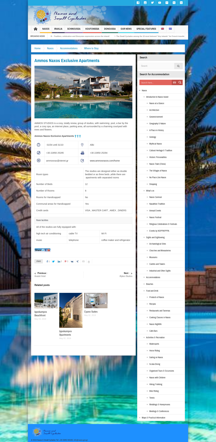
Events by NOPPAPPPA (159, 231)
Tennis (152, 397)
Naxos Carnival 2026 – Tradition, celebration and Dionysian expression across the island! (79, 36)
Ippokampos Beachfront (40, 313)
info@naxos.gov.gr (81, 440)
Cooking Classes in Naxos (159, 317)
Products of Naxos (156, 297)
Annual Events (155, 210)
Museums (153, 257)
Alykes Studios (107, 275)
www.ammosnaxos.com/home (105, 160)
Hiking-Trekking (155, 384)
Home (37, 48)
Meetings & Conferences (159, 411)
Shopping (153, 184)
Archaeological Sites (157, 243)
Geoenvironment (156, 116)
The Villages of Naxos (158, 170)
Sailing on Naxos (156, 357)
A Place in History (156, 130)
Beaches (149, 284)
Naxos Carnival (155, 197)
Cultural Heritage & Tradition (160, 150)
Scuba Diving (154, 364)
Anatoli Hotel (58, 275)
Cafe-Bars (153, 331)
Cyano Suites (91, 311)
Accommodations (69, 48)
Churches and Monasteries (160, 250)
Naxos (46, 30)
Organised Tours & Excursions (161, 371)
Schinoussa (74, 30)
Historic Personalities (158, 157)
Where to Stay (91, 48)
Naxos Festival (155, 217)
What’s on (150, 190)
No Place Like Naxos (157, 177)
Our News (126, 30)
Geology (152, 137)
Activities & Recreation (155, 337)
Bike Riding (154, 391)
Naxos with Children (157, 377)
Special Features (146, 30)
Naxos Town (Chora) (157, 164)
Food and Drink (152, 290)
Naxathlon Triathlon (157, 204)
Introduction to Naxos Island (157, 97)
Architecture (154, 110)
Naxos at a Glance (156, 103)
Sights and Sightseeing (155, 237)
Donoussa (110, 30)
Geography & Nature (157, 123)
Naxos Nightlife (155, 324)
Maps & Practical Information (153, 417)
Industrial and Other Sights (160, 270)
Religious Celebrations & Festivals (163, 224)
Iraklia (58, 30)
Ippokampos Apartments (65, 333)
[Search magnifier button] (180, 82)
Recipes (152, 304)
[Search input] (155, 82)
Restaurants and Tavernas (159, 310)
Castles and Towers (157, 264)
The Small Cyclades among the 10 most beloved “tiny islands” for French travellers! (158, 36)
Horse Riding (154, 350)
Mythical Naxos (155, 143)
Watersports (154, 344)
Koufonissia (92, 30)
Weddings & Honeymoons (159, 404)
